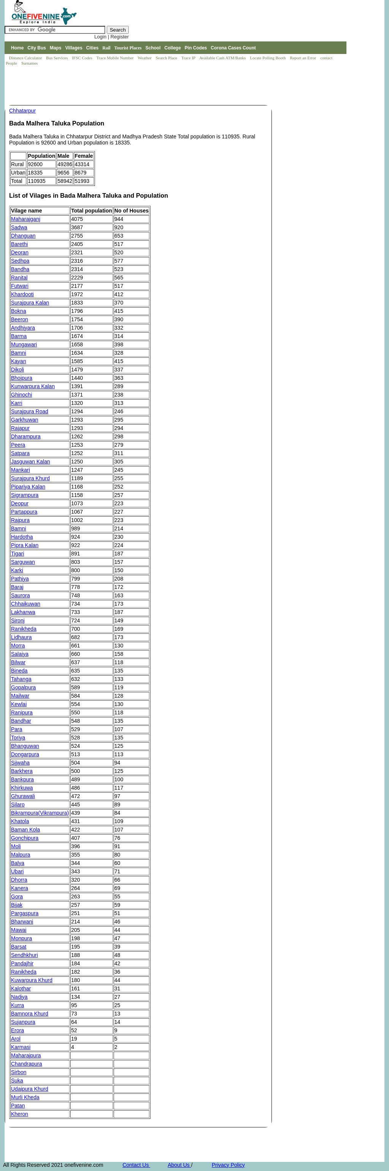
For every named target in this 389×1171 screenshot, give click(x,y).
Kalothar (21, 988)
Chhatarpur (22, 111)
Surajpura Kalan (30, 303)
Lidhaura (21, 637)
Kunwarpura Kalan (33, 386)
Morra (18, 646)
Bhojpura (21, 378)
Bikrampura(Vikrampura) (40, 813)
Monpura (21, 938)
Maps (56, 48)
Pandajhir (22, 963)
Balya (17, 863)
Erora (17, 1030)
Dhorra (19, 880)
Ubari (17, 871)
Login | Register (111, 37)
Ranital (19, 278)
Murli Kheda (25, 1097)
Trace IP (188, 58)
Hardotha (22, 537)
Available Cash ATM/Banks (223, 58)
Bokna (18, 311)
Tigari (17, 554)
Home (17, 48)
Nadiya (19, 997)
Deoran (19, 252)
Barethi (19, 244)
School (153, 48)
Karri (16, 403)
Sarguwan (23, 562)
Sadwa (19, 227)
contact (327, 58)
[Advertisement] (143, 86)
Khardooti (22, 294)
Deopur (19, 503)
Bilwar (18, 662)
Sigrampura (24, 495)
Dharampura (26, 436)
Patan (18, 1106)
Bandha (20, 269)
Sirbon (18, 1072)
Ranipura (22, 712)
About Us (179, 1165)
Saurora (20, 595)
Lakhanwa (23, 612)
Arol (16, 1039)
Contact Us (136, 1165)
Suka (17, 1080)
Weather (145, 58)
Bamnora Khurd (29, 1014)
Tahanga (21, 679)
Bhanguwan (25, 746)
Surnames (29, 63)
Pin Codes (196, 48)
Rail (107, 48)
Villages (73, 48)
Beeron (19, 319)
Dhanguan (23, 236)
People (12, 63)
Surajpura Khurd (30, 478)
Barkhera (22, 771)
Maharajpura (26, 1055)
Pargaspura (24, 913)
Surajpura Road (29, 411)
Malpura (20, 855)
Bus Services (57, 58)
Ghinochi (21, 395)
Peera (18, 445)
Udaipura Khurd (29, 1089)
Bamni (18, 353)
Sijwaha (20, 763)
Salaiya (19, 654)
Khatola (20, 821)
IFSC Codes (82, 58)
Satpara (20, 453)
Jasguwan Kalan (30, 462)
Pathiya (20, 579)
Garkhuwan (24, 420)
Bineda (19, 671)
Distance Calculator (25, 58)
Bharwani (22, 922)
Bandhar (21, 721)
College (172, 48)
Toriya (18, 738)
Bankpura (22, 779)
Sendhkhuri (24, 955)
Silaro (18, 804)
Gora (17, 896)
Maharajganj (25, 219)
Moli (16, 846)
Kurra (17, 1005)
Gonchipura (24, 838)
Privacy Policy (228, 1165)
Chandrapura (26, 1064)
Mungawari (24, 344)
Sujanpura (23, 1022)
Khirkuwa (22, 788)
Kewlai (19, 704)
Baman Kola (25, 830)
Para (16, 729)
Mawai (18, 930)
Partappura (24, 512)
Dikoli (17, 370)
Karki (17, 570)
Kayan (18, 361)
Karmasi (20, 1047)
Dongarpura (25, 754)
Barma (19, 336)
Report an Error (303, 58)
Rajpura (20, 520)
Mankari (20, 470)
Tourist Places (128, 48)
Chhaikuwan (25, 604)
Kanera (19, 888)
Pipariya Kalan (28, 487)
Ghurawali (23, 796)
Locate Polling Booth (268, 58)
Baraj (17, 587)
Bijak (16, 905)
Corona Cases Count (233, 48)
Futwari (19, 286)
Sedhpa (20, 261)
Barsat (18, 947)
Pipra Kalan (24, 545)
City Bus (36, 48)
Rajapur (20, 428)
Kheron (19, 1114)
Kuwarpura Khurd (31, 980)
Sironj (18, 620)
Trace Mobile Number (115, 58)
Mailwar (20, 696)
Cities (92, 48)
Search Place (167, 58)
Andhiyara (23, 328)
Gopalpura (23, 687)
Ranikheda (23, 629)
